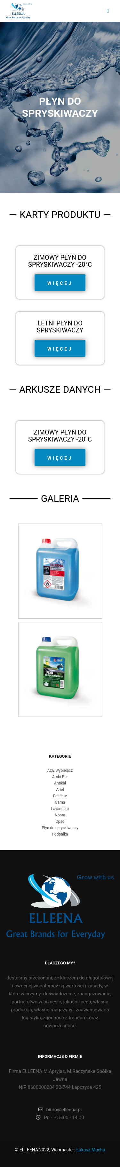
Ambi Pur (60, 777)
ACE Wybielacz (60, 770)
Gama (60, 802)
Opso (59, 821)
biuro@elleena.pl (60, 1109)
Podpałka (60, 834)
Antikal (60, 783)
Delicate (60, 796)
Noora (60, 815)
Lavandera (60, 808)
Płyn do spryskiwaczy (60, 828)
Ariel (60, 789)
